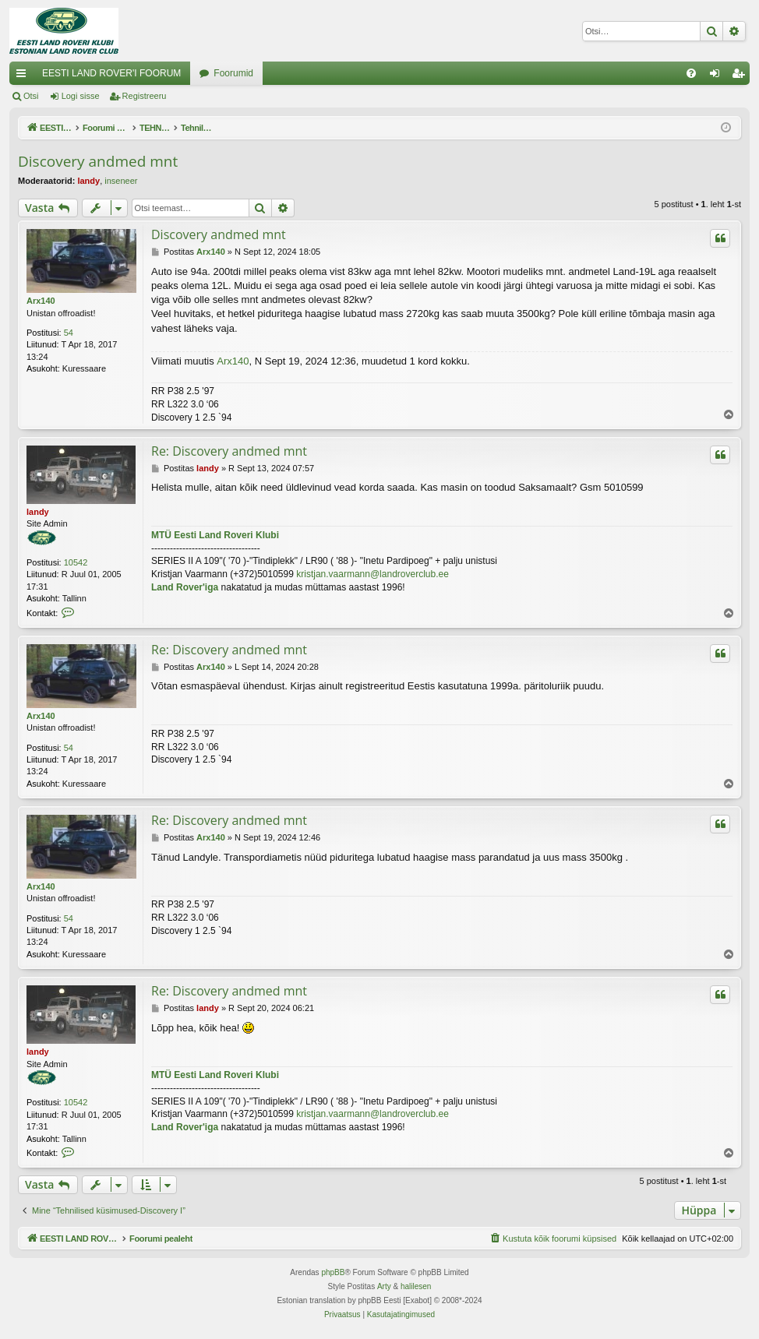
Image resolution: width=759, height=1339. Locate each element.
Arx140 (40, 300)
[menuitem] (691, 73)
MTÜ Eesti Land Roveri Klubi (215, 535)
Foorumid (233, 73)
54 (68, 332)
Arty (384, 1286)
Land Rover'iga (184, 587)
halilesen (416, 1286)
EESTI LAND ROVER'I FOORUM (111, 73)
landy (88, 180)
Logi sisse (81, 95)
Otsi (31, 95)
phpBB (332, 1272)
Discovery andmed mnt (98, 161)
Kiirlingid (24, 76)
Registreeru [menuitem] (741, 76)
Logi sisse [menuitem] (718, 76)
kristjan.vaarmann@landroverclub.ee (372, 574)
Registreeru (144, 95)
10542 (76, 562)
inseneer (120, 180)
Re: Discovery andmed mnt (229, 451)
